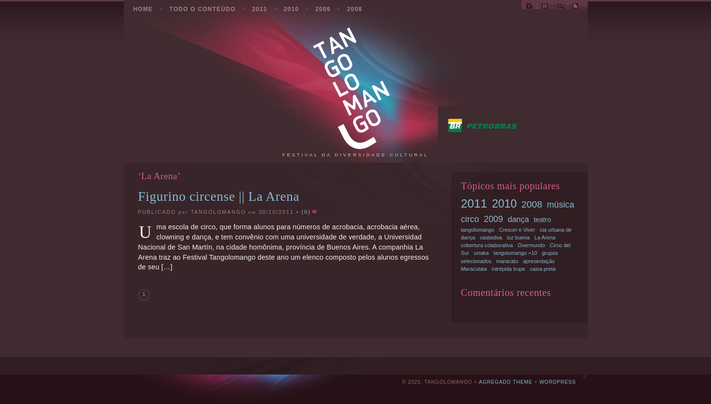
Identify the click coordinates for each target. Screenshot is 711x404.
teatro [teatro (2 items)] (542, 219)
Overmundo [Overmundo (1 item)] (531, 245)
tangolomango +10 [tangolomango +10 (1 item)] (515, 253)
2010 (291, 9)
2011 (259, 9)
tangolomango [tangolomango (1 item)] (477, 230)
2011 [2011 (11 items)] (474, 203)
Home (143, 9)
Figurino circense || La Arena (219, 196)
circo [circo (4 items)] (470, 219)
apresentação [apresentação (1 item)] (539, 261)
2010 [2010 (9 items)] (504, 203)
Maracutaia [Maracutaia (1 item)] (474, 269)
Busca (560, 7)
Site (529, 7)
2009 (323, 9)
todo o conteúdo (202, 9)
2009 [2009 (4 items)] (493, 219)
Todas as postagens (545, 7)
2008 (355, 9)
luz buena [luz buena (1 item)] (518, 237)
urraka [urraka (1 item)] (481, 253)
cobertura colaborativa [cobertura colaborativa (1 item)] (487, 245)
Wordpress (557, 382)
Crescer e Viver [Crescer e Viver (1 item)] (517, 230)
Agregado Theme (506, 382)
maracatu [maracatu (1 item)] (507, 261)
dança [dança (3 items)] (518, 219)
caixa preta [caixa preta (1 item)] (542, 269)
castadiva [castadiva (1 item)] (491, 237)
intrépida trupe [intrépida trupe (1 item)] (508, 269)
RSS (575, 7)
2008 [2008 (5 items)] (532, 204)
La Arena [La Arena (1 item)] (545, 237)
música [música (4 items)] (560, 204)
